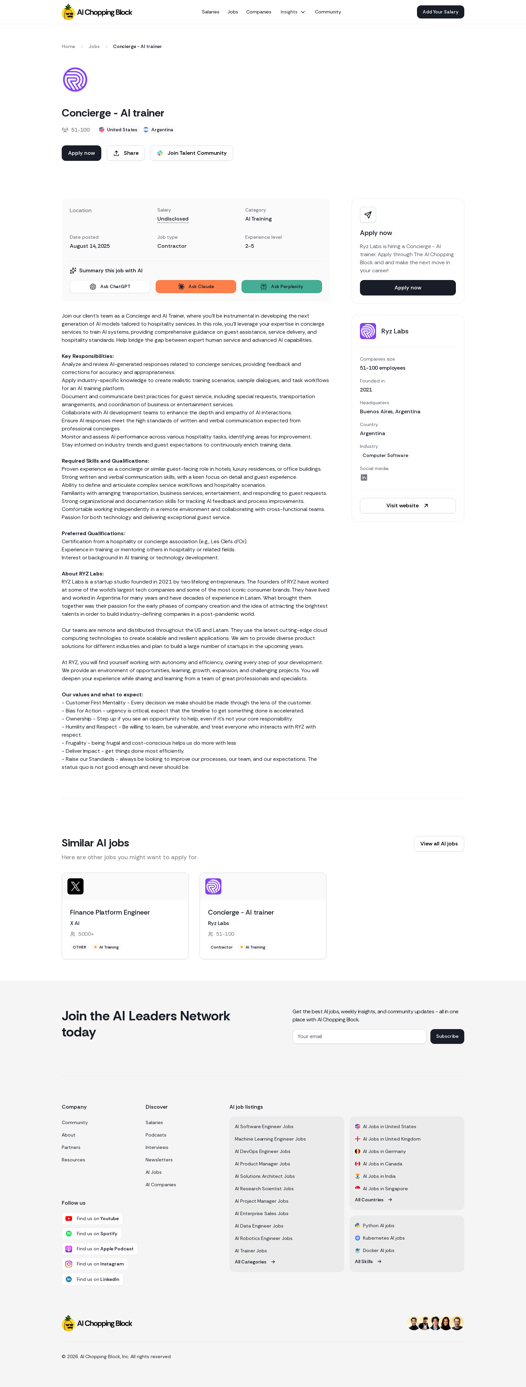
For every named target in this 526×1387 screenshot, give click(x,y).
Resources (73, 1160)
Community (75, 1122)
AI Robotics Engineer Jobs (264, 1238)
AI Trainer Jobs (251, 1251)
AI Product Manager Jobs (262, 1164)
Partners (71, 1147)
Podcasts (156, 1135)
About (68, 1135)
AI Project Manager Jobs (261, 1201)
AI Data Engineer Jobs (259, 1226)
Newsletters (159, 1160)
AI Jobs (154, 1172)
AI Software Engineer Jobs (264, 1126)
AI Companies (161, 1185)
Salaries (154, 1122)
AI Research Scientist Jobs (264, 1189)
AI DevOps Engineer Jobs (263, 1151)
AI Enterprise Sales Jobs (261, 1213)
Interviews (157, 1147)
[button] (293, 12)
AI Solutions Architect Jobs (265, 1176)
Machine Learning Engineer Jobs (270, 1139)
